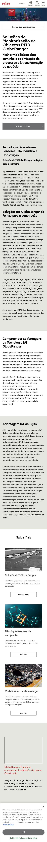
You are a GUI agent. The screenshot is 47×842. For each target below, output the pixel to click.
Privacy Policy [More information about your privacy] (8, 824)
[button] (30, 3)
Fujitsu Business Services (28, 26)
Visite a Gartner (23, 126)
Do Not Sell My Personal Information (23, 838)
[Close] (43, 806)
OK (23, 832)
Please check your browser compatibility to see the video (23, 750)
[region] (23, 822)
